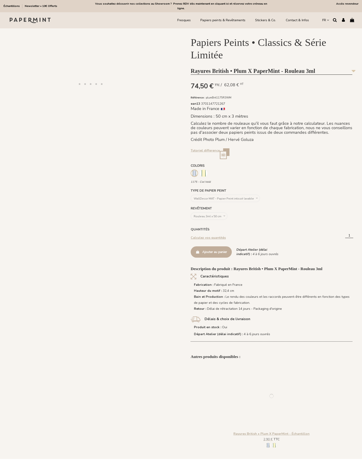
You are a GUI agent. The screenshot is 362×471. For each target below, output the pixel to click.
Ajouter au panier (211, 254)
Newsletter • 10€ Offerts (41, 6)
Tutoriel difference (205, 150)
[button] (79, 84)
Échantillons (12, 6)
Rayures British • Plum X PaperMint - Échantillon (271, 436)
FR (325, 20)
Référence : (198, 97)
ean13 (195, 103)
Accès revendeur (347, 4)
